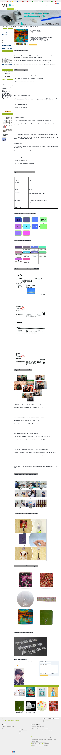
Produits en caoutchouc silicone (6, 45)
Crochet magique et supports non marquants (15, 26)
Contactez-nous (52, 8)
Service (44, 8)
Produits (10, 8)
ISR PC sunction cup (9, 126)
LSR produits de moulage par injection (7, 34)
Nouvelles (29, 8)
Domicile (3, 26)
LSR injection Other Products (7, 36)
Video (34, 8)
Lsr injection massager (9, 138)
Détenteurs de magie (6, 33)
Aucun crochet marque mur (22, 659)
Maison (5, 8)
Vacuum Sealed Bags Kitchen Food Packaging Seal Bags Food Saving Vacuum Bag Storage (9, 123)
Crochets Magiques (26, 26)
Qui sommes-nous (19, 8)
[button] (60, 18)
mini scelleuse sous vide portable (7, 48)
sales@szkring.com (33, 7)
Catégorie (6, 26)
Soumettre (46, 720)
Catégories (4, 724)
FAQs (39, 8)
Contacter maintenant (8, 111)
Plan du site (21, 733)
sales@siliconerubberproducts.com (37, 5)
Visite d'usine (21, 729)
